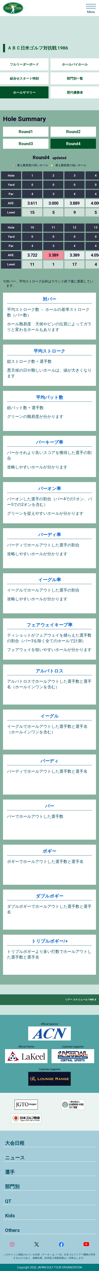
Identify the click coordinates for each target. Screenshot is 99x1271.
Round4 (73, 143)
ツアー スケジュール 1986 (79, 999)
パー (49, 806)
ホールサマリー (24, 92)
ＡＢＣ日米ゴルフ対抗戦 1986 (37, 48)
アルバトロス (49, 670)
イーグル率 (49, 579)
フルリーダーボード (24, 64)
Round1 (26, 131)
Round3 (26, 143)
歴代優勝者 (75, 92)
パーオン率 (49, 488)
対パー (49, 299)
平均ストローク (49, 351)
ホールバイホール (75, 64)
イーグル (49, 716)
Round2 (73, 131)
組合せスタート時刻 (24, 78)
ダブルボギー (49, 896)
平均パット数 (49, 397)
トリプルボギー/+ (49, 941)
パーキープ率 (49, 442)
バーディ (49, 760)
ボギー (49, 851)
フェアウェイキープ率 (49, 624)
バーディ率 (49, 534)
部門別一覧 (75, 78)
